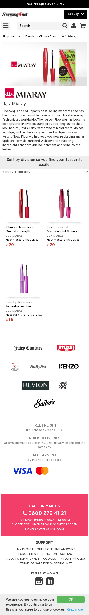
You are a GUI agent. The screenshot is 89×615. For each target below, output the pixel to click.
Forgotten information (37, 554)
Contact (67, 554)
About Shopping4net (22, 559)
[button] (83, 26)
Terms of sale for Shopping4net (46, 564)
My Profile (25, 549)
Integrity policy (73, 559)
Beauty (30, 37)
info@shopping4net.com (44, 529)
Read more (74, 609)
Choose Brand (48, 37)
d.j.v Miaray (69, 37)
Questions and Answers (56, 549)
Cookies (49, 559)
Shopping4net (11, 37)
